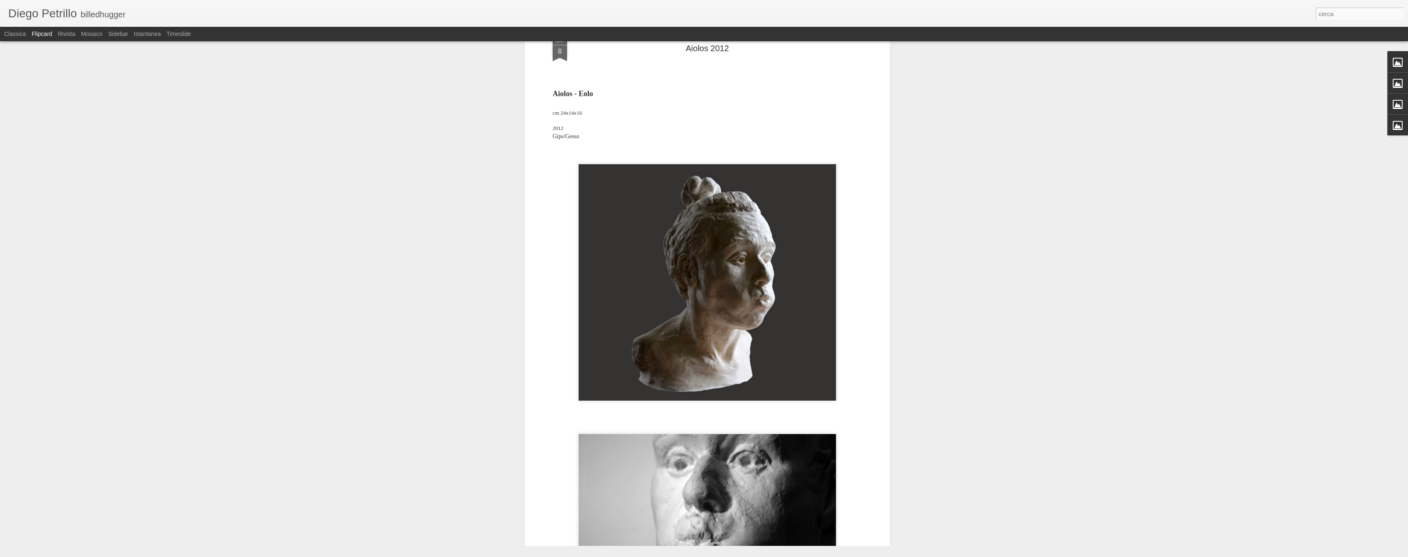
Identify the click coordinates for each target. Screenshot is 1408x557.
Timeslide (179, 34)
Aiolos (662, 190)
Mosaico (91, 34)
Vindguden (772, 190)
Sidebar (118, 34)
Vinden (746, 190)
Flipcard (42, 34)
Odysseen (721, 190)
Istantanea (147, 34)
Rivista (66, 34)
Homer (696, 190)
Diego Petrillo (740, 179)
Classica (15, 34)
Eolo (679, 190)
